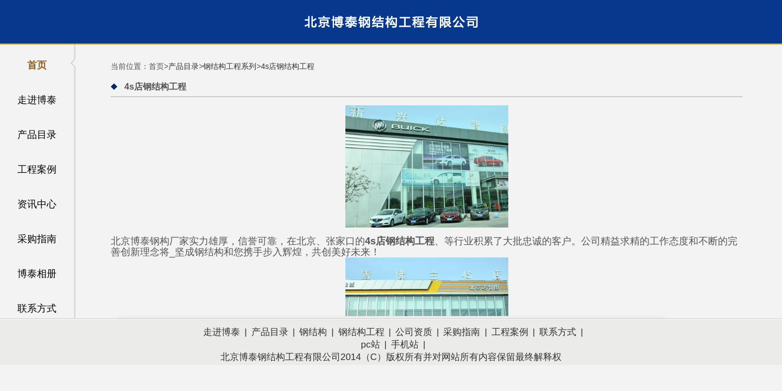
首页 (37, 65)
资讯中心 (36, 204)
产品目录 (36, 134)
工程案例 (36, 169)
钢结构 (313, 332)
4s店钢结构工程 (288, 66)
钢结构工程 (361, 332)
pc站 (370, 344)
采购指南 (36, 239)
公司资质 (413, 332)
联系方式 (36, 308)
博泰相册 (36, 273)
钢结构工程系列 (229, 66)
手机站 (405, 344)
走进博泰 (36, 99)
